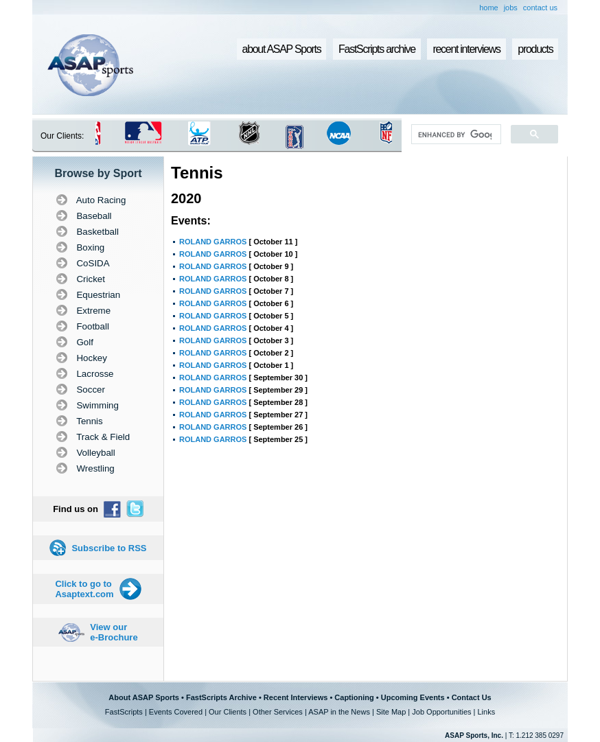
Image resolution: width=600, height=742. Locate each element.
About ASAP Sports (143, 697)
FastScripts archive (376, 49)
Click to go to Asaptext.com (84, 589)
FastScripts (124, 712)
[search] (455, 134)
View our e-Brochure (113, 632)
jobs (511, 7)
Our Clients (227, 712)
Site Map (391, 712)
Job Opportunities (441, 712)
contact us (540, 7)
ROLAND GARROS (212, 241)
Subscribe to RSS (108, 548)
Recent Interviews (296, 697)
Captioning (353, 697)
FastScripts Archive (221, 697)
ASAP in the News (339, 712)
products (535, 49)
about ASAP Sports (281, 49)
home (488, 7)
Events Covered (176, 712)
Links (486, 712)
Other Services (278, 712)
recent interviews (466, 49)
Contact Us (472, 697)
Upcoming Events (413, 697)
